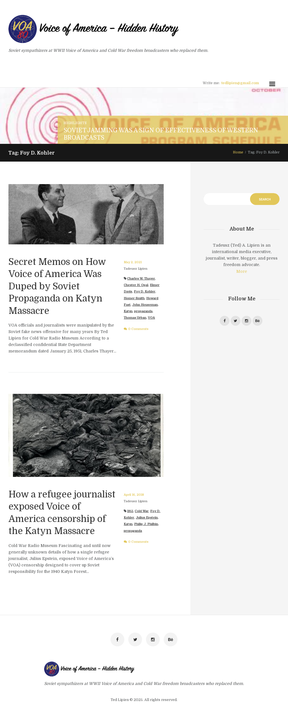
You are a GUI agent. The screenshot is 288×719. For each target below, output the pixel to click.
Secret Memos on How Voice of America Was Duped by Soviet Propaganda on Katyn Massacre (57, 286)
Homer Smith (134, 298)
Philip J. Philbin (146, 524)
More (241, 271)
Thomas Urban (135, 318)
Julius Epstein (147, 517)
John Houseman (145, 305)
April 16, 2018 (134, 495)
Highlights (75, 123)
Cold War (141, 511)
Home (238, 152)
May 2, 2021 (133, 262)
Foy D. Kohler (144, 291)
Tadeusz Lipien (135, 269)
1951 (130, 511)
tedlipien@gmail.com (240, 83)
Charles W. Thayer (141, 278)
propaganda (143, 311)
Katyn (128, 311)
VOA (151, 318)
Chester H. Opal (136, 285)
